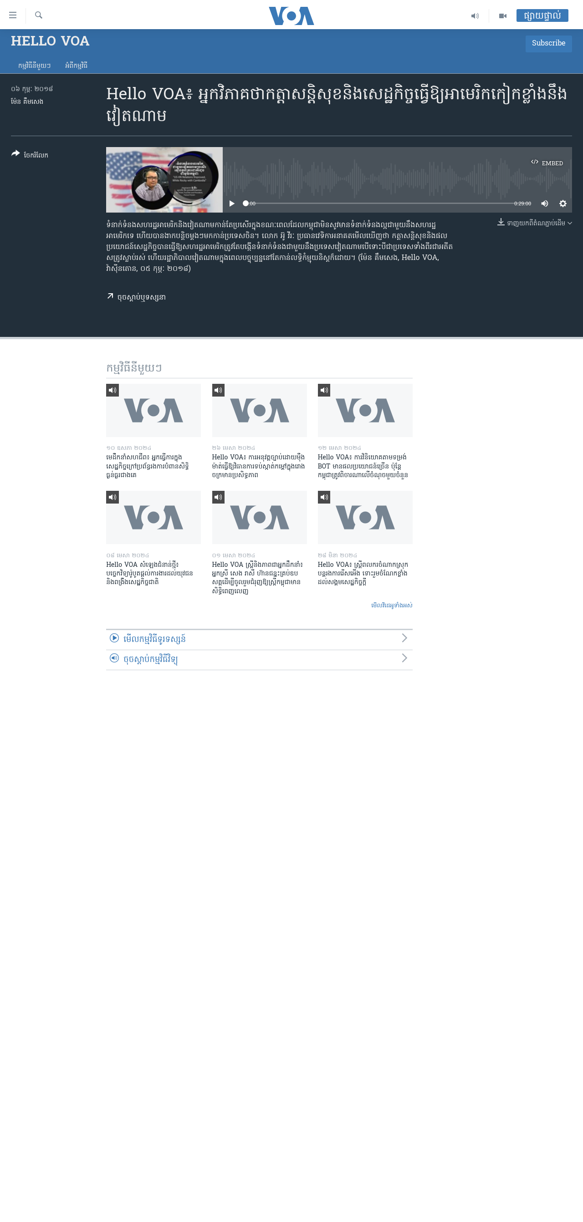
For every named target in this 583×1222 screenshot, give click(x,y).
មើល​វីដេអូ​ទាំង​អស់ (392, 605)
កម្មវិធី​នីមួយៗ (34, 66)
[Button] (29, 156)
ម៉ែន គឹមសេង (27, 102)
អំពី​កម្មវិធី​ (76, 66)
